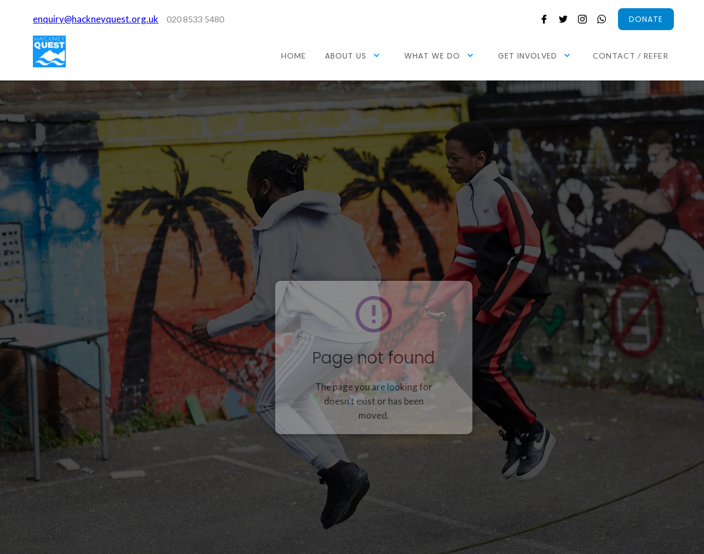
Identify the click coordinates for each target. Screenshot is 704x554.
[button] (354, 55)
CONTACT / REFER (630, 55)
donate (646, 19)
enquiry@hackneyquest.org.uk (95, 19)
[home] (49, 51)
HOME (293, 55)
